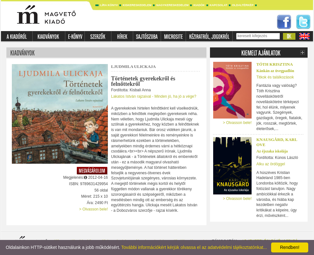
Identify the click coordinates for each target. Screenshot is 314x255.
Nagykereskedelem (172, 5)
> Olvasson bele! (93, 209)
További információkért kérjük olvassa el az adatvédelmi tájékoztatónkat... (194, 247)
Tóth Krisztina (274, 64)
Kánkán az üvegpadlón (275, 71)
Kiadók (199, 5)
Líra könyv (109, 5)
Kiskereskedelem (137, 5)
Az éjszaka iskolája (272, 151)
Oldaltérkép (243, 5)
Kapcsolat (218, 5)
